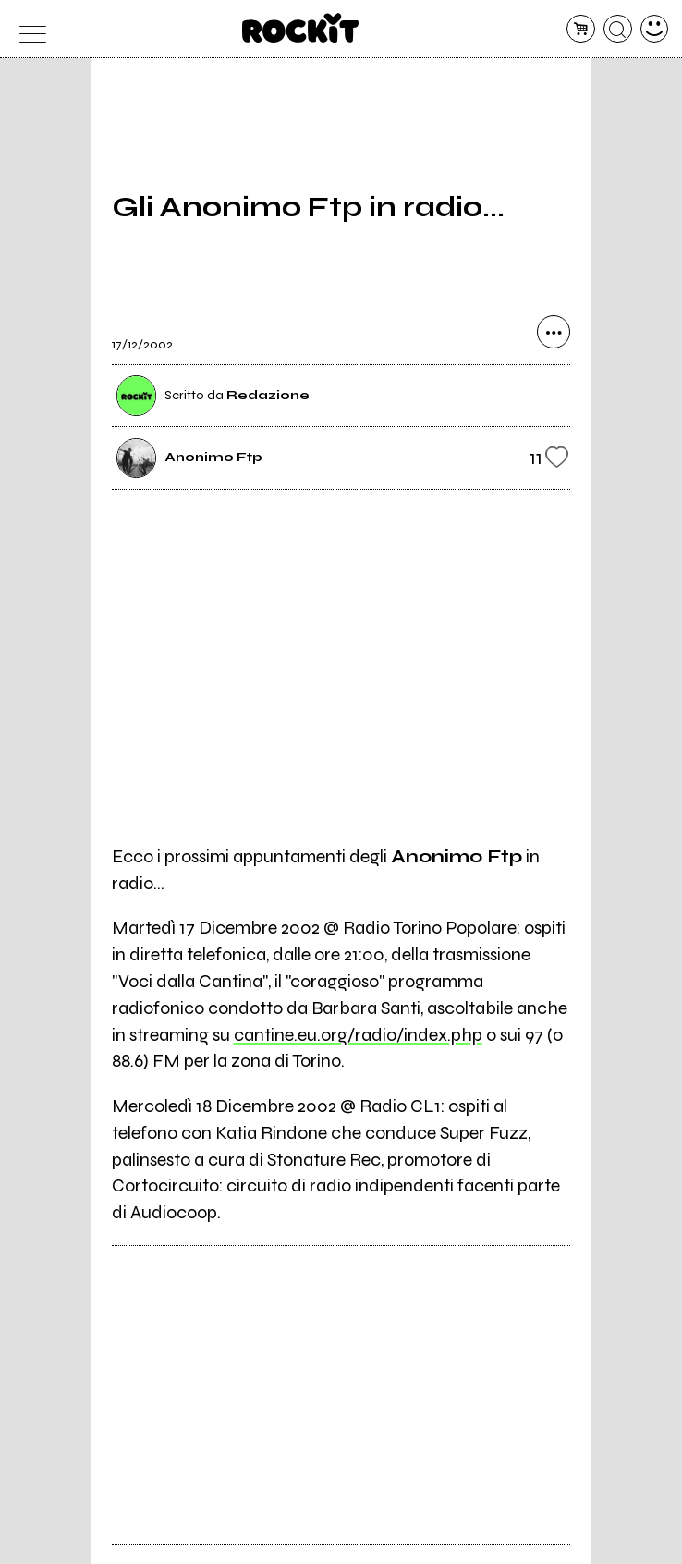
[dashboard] (654, 29)
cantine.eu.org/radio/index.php (358, 1034)
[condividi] (553, 331)
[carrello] (580, 29)
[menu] (28, 29)
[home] (300, 28)
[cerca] (617, 29)
